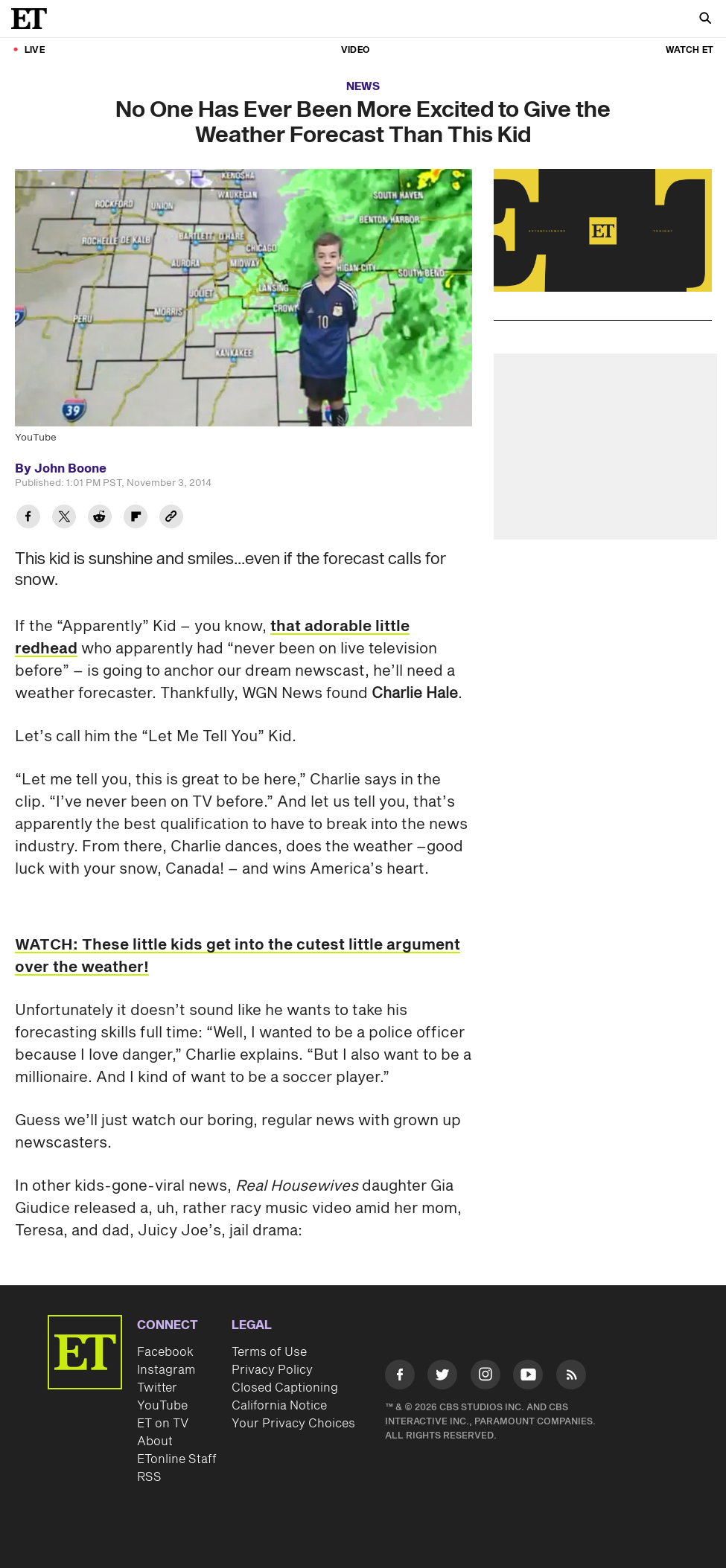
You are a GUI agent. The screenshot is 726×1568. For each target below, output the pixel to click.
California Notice (279, 1406)
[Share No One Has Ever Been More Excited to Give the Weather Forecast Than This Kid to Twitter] (64, 518)
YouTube (162, 1406)
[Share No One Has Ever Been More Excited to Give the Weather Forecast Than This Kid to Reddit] (99, 518)
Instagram (166, 1370)
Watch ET (689, 50)
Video (355, 50)
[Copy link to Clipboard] (171, 518)
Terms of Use (269, 1352)
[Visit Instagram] (485, 1377)
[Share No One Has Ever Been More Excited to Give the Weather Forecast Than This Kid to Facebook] (28, 518)
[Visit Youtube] (528, 1377)
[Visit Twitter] (442, 1377)
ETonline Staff (177, 1459)
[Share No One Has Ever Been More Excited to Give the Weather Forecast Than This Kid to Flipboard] (135, 518)
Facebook (165, 1352)
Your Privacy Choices (293, 1424)
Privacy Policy (272, 1370)
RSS (149, 1477)
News (363, 86)
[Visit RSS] (571, 1377)
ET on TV (162, 1424)
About (155, 1441)
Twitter (157, 1388)
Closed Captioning (285, 1388)
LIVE (35, 50)
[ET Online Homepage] (33, 18)
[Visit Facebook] (400, 1377)
